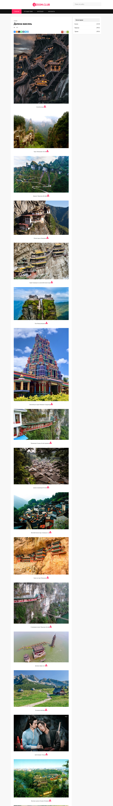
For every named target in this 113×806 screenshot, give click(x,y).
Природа (77, 27)
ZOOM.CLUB (41, 4)
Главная (16, 11)
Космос (76, 24)
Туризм (15, 20)
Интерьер (40, 11)
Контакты (51, 11)
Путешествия (28, 11)
